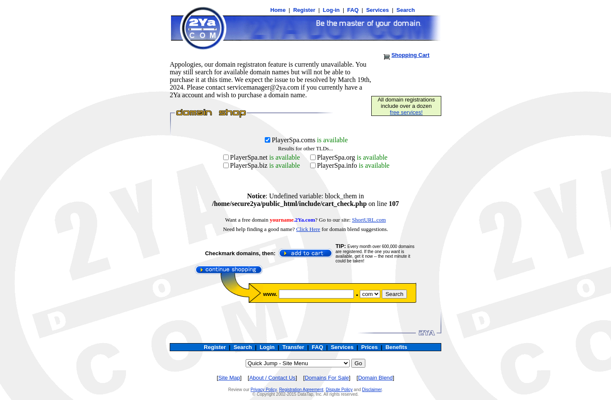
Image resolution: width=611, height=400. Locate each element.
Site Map (229, 378)
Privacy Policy (264, 389)
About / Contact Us (272, 378)
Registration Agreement (301, 389)
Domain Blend (375, 378)
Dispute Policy (339, 389)
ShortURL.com (369, 220)
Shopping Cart (410, 55)
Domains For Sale (327, 378)
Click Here (308, 229)
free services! (406, 112)
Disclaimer (371, 389)
